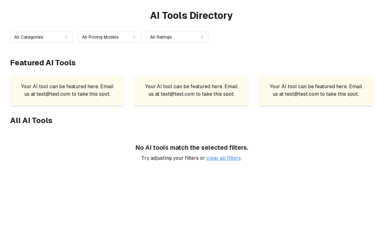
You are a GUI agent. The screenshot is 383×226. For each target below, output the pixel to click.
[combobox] (41, 37)
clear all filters (223, 158)
